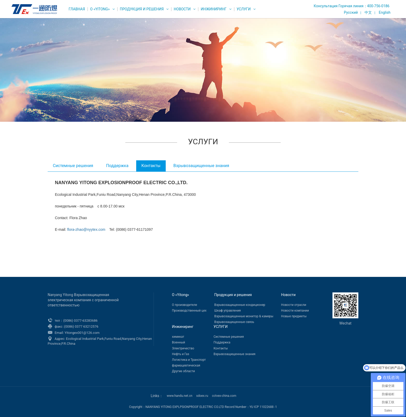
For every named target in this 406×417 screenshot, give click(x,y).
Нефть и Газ (180, 354)
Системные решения (73, 165)
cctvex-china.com (224, 396)
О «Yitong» (100, 9)
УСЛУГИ (244, 9)
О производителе (184, 305)
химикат (178, 337)
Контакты (150, 165)
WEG (33, 9)
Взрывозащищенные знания (201, 165)
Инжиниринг (213, 9)
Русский (351, 12)
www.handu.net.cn (179, 396)
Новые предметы (294, 316)
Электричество (183, 348)
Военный (178, 342)
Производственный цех (189, 310)
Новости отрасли (293, 305)
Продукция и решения (142, 9)
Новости (182, 9)
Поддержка (117, 165)
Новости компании (295, 310)
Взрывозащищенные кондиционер (239, 305)
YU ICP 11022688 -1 (263, 407)
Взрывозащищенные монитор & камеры (243, 316)
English (384, 12)
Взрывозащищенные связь (234, 322)
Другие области (183, 371)
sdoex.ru (202, 396)
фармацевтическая (186, 365)
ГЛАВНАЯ (77, 9)
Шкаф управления (227, 310)
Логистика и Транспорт (189, 360)
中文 (368, 12)
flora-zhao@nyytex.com (86, 229)
